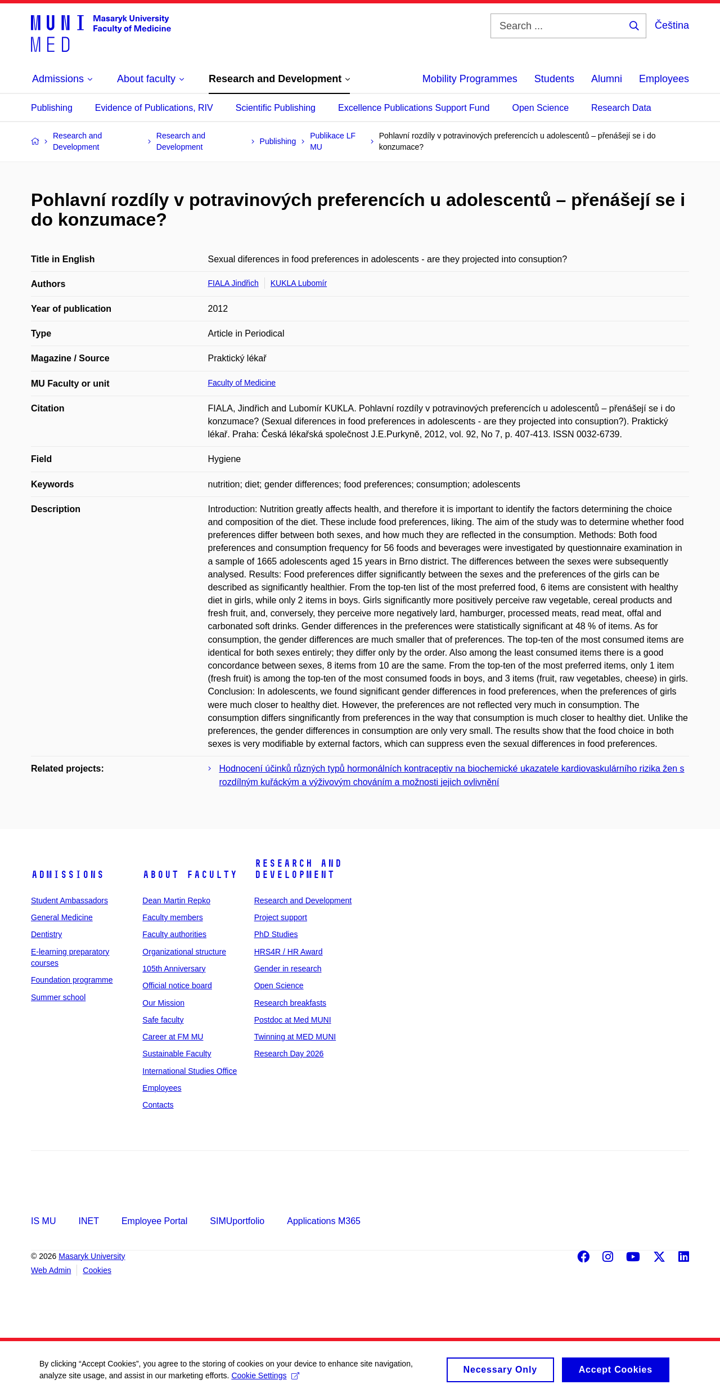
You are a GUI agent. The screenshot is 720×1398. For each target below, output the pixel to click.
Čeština (672, 25)
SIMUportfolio (237, 1221)
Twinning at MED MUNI (295, 1036)
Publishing (52, 108)
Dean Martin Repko (176, 900)
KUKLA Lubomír (299, 283)
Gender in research (288, 968)
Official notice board (177, 985)
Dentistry (46, 934)
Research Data (621, 108)
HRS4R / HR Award (288, 951)
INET (88, 1221)
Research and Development (298, 869)
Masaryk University (91, 1256)
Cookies (97, 1270)
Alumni (606, 78)
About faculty (189, 874)
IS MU (43, 1221)
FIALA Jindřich (233, 283)
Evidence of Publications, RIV (154, 108)
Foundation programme (72, 979)
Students (554, 78)
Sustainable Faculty (176, 1053)
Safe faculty (162, 1019)
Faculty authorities (174, 934)
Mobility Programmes (470, 78)
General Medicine (62, 917)
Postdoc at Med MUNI (292, 1019)
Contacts (157, 1104)
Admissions (67, 874)
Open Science (540, 108)
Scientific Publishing (276, 108)
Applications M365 (324, 1221)
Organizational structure (184, 951)
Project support (280, 917)
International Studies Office (189, 1071)
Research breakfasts (290, 1002)
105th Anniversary (173, 968)
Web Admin (51, 1270)
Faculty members (172, 917)
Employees (664, 78)
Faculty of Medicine (242, 382)
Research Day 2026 (289, 1053)
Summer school (58, 997)
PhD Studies (276, 934)
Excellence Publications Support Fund (414, 108)
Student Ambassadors (69, 900)
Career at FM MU (172, 1036)
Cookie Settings (265, 1378)
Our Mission (163, 1002)
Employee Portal (154, 1221)
